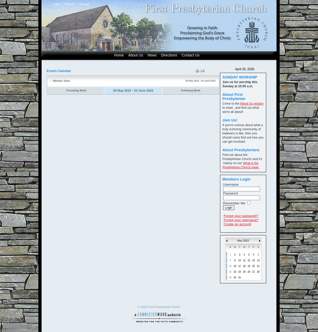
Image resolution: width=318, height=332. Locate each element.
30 (235, 277)
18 (244, 265)
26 (249, 271)
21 (258, 265)
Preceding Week (76, 90)
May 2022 (243, 240)
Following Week (190, 90)
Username (231, 184)
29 (230, 277)
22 (230, 271)
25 (244, 271)
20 (253, 265)
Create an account (237, 224)
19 (249, 265)
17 (239, 265)
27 (253, 271)
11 (244, 260)
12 (249, 260)
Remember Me (234, 203)
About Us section (252, 103)
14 (258, 260)
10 (239, 260)
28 (258, 271)
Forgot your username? (241, 220)
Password (230, 193)
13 (253, 260)
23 (235, 271)
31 (239, 277)
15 (230, 265)
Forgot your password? (241, 216)
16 (235, 265)
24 (239, 271)
